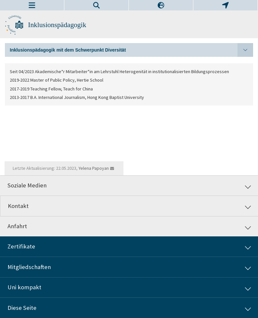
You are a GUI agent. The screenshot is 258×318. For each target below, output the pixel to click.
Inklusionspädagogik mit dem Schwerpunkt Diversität (131, 50)
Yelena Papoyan (94, 168)
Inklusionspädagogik (57, 25)
